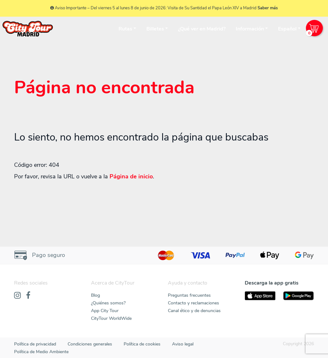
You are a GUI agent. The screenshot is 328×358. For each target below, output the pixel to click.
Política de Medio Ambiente (41, 352)
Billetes (155, 28)
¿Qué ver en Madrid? (202, 28)
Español (287, 28)
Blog (95, 295)
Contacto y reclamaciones (193, 303)
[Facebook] (28, 295)
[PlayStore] (298, 296)
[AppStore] (260, 296)
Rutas (125, 28)
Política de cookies (142, 344)
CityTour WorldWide (111, 318)
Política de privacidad (35, 344)
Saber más (268, 8)
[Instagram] (17, 295)
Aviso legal (182, 344)
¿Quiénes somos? (108, 303)
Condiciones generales (90, 344)
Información (250, 28)
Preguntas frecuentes (189, 295)
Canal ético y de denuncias (194, 311)
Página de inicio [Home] (131, 176)
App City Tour (105, 311)
